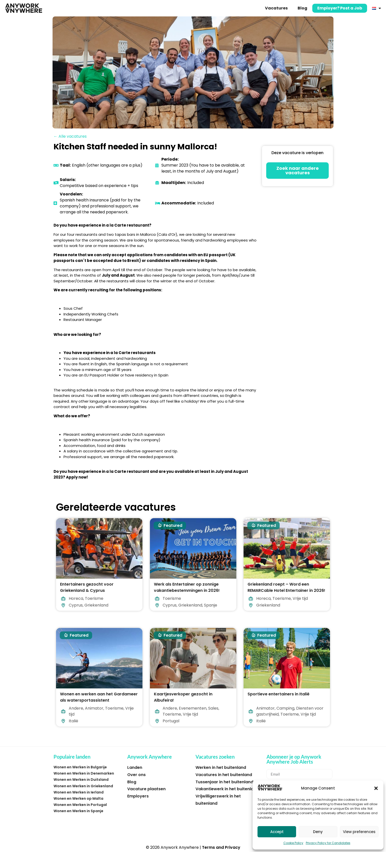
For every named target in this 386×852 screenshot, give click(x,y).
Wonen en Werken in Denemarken (84, 773)
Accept (277, 831)
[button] (376, 788)
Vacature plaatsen (146, 789)
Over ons (136, 775)
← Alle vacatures (70, 136)
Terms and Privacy (221, 847)
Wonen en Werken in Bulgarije (80, 767)
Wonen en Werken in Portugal (80, 804)
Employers (138, 796)
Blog (302, 8)
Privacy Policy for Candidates (328, 843)
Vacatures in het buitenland (223, 775)
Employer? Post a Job (339, 8)
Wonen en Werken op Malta (78, 798)
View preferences (359, 831)
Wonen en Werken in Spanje (78, 810)
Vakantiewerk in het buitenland (227, 789)
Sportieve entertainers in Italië (279, 694)
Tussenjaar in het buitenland (224, 782)
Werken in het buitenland (220, 767)
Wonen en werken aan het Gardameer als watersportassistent (99, 697)
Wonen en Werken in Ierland (79, 792)
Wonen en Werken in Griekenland (83, 786)
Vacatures (276, 8)
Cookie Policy (293, 843)
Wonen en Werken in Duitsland (81, 779)
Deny (318, 831)
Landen (134, 767)
